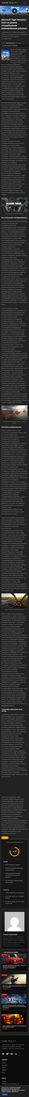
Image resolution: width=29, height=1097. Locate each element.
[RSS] (16, 1054)
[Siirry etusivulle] (9, 3)
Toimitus (4, 1081)
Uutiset (4, 1067)
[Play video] (14, 11)
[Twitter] (7, 1054)
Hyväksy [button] (4, 1094)
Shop (3, 1072)
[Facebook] (12, 1054)
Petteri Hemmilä (10, 43)
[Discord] (3, 1054)
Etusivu (4, 1063)
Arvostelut (4, 1065)
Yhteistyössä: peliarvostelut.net (10, 1084)
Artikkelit (4, 1070)
